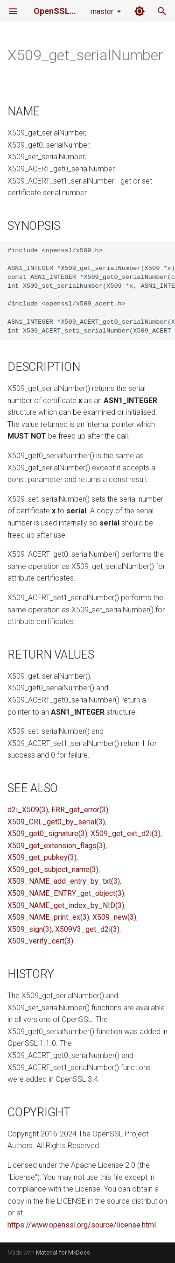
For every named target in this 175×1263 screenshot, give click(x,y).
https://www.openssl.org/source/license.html (81, 1224)
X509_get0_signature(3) (47, 833)
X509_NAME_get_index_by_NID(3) (65, 905)
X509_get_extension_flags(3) (56, 845)
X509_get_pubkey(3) (42, 857)
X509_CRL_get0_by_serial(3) (56, 821)
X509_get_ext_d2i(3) (126, 833)
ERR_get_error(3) (79, 809)
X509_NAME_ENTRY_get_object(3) (65, 893)
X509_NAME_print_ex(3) (48, 917)
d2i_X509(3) (27, 809)
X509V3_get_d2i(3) (87, 929)
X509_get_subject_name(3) (52, 869)
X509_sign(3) (29, 929)
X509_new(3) (114, 917)
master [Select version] (102, 11)
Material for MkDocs (63, 1252)
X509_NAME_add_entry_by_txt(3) (63, 881)
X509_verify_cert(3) (40, 941)
